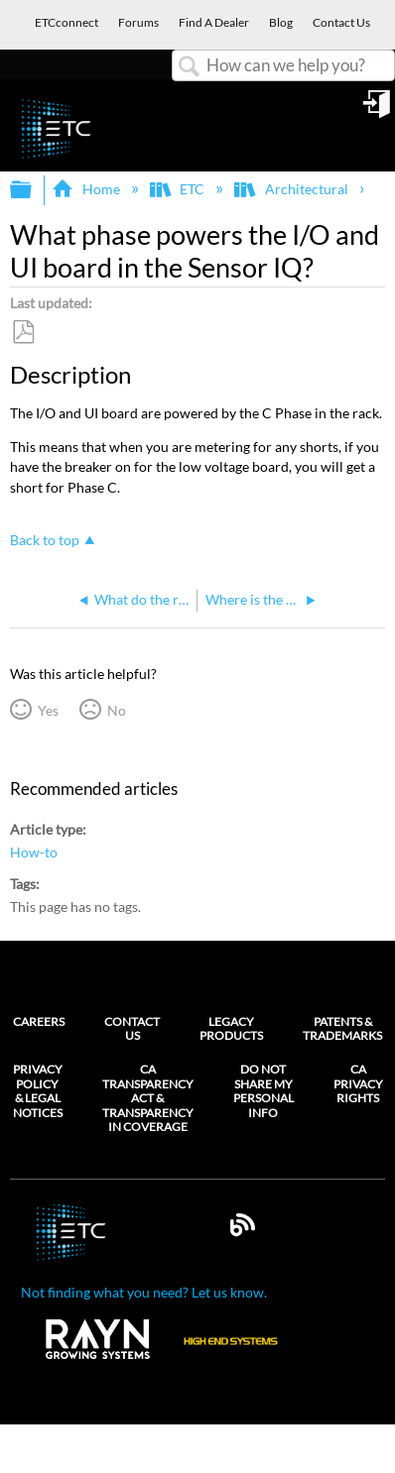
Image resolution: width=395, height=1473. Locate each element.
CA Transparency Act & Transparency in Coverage (148, 1098)
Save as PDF (23, 332)
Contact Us (132, 1028)
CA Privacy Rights (358, 1084)
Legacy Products (231, 1028)
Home (87, 188)
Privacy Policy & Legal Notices (38, 1091)
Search (189, 67)
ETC (178, 188)
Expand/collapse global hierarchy (34, 190)
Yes (48, 710)
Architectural (292, 188)
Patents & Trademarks (342, 1028)
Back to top (44, 539)
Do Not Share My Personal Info (263, 1091)
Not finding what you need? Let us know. (144, 1292)
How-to (34, 852)
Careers (39, 1021)
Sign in (378, 111)
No (116, 710)
